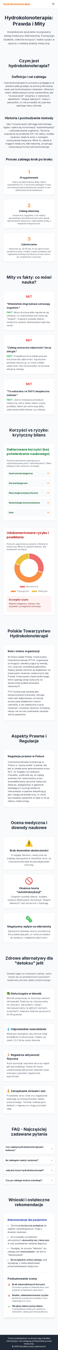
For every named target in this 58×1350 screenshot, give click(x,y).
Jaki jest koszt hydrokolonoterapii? (29, 1171)
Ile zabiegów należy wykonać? (29, 1161)
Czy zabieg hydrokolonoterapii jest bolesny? (29, 1150)
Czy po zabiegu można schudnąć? (29, 1181)
